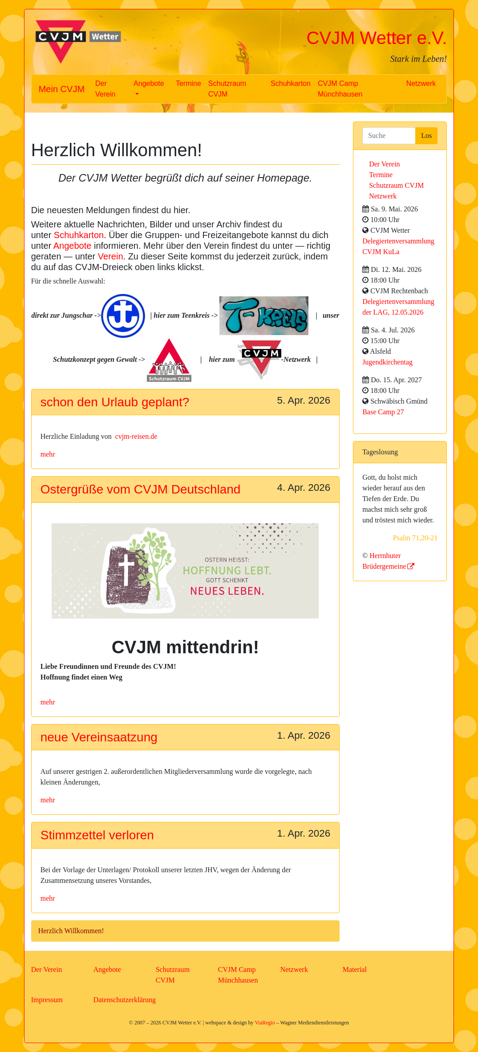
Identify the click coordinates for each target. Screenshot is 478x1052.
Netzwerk (421, 83)
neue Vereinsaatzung (99, 737)
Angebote (72, 246)
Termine (188, 83)
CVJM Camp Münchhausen (340, 89)
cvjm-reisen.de (136, 436)
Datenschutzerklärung (124, 999)
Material (355, 969)
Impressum (47, 999)
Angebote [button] (149, 83)
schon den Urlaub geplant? (115, 402)
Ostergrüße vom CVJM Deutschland (141, 489)
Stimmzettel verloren (97, 835)
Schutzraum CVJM (227, 89)
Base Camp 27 (383, 412)
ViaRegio (265, 1023)
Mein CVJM (62, 89)
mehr (48, 454)
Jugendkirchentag (387, 362)
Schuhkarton (291, 83)
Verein (110, 256)
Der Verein (105, 89)
